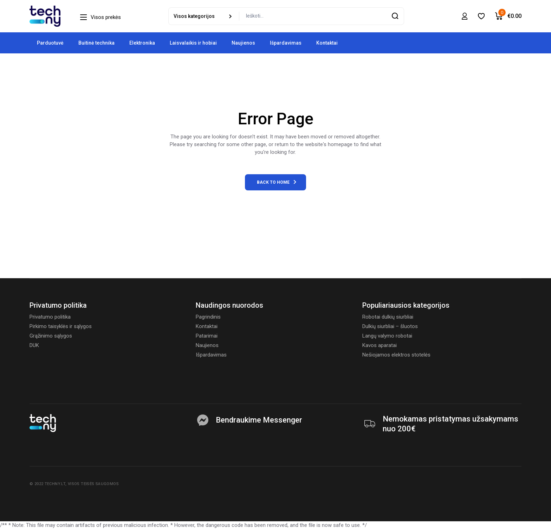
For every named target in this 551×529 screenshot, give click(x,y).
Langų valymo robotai (387, 336)
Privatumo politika (50, 317)
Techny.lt (55, 484)
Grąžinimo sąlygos (51, 336)
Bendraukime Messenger (259, 420)
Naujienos (207, 345)
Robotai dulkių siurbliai (387, 317)
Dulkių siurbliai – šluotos (390, 326)
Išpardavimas (211, 355)
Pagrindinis (208, 317)
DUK (34, 345)
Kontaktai (207, 326)
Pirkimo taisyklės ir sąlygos (61, 326)
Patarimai (207, 336)
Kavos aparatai (379, 345)
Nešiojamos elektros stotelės (396, 355)
